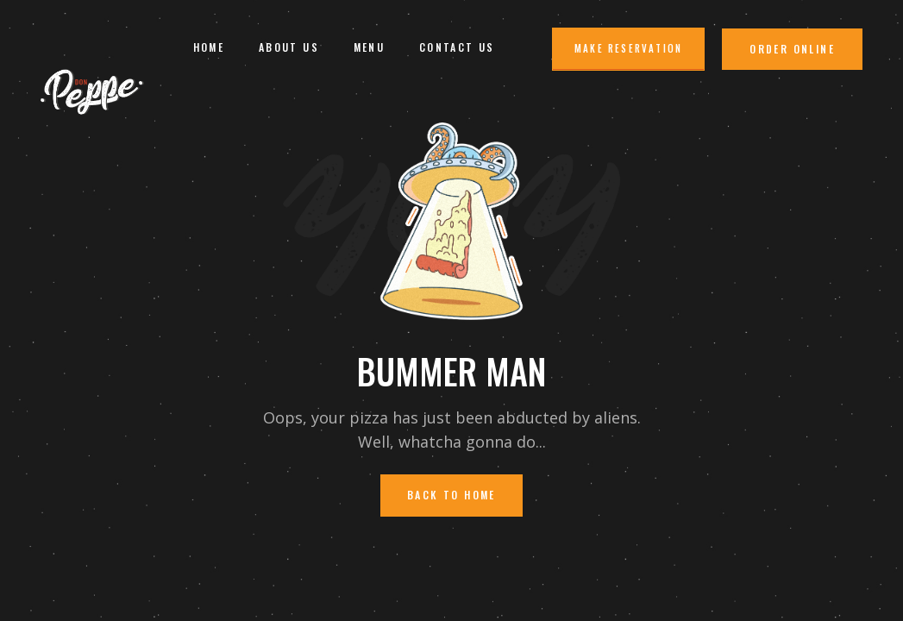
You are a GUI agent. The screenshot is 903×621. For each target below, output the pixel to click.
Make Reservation (628, 48)
